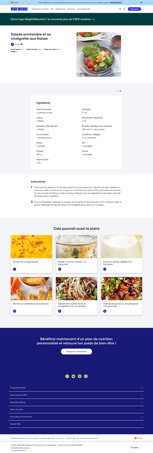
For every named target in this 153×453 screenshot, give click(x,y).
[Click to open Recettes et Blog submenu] (76, 402)
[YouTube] (73, 376)
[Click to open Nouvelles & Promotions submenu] (76, 417)
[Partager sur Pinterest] (120, 91)
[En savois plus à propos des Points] (21, 44)
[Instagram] (86, 376)
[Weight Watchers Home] (19, 9)
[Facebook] (67, 376)
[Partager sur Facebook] (117, 91)
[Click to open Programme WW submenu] (76, 388)
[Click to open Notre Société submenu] (76, 409)
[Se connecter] (124, 9)
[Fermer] (141, 2)
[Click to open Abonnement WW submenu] (76, 395)
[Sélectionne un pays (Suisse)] (138, 438)
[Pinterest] (79, 376)
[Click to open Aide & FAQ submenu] (76, 424)
